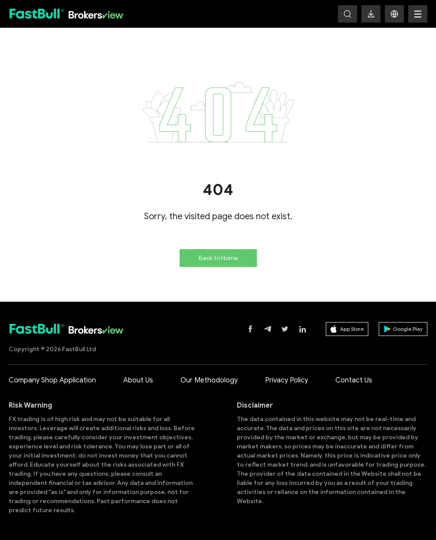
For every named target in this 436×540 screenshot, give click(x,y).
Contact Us (353, 380)
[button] (394, 14)
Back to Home (218, 258)
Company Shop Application (52, 380)
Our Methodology (209, 380)
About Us (138, 380)
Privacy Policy (286, 380)
